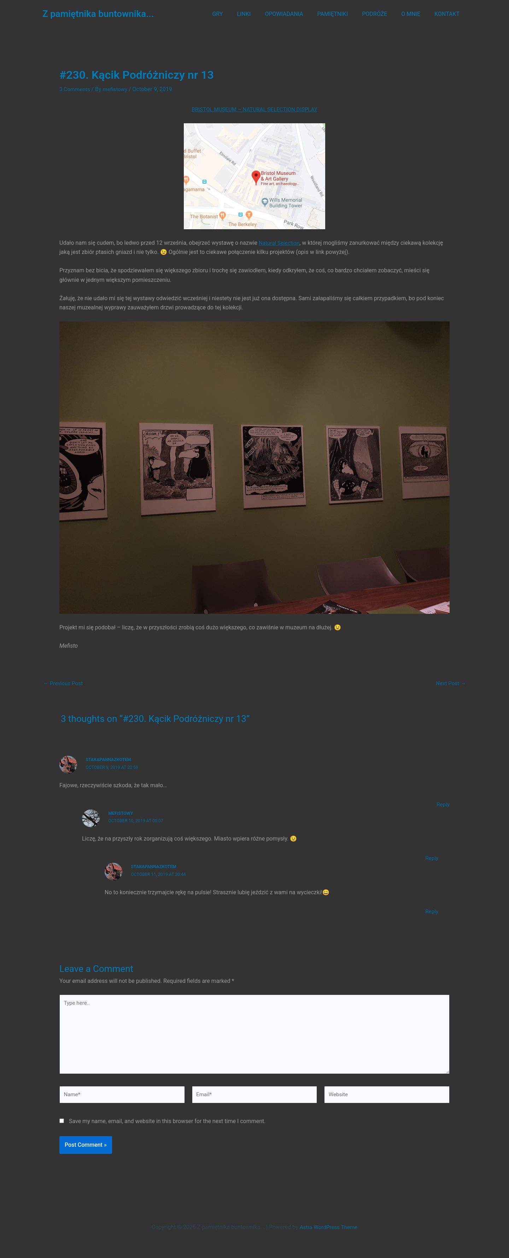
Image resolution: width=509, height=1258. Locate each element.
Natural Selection (280, 242)
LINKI (259, 14)
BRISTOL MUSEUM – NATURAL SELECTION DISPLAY (254, 109)
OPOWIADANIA (296, 14)
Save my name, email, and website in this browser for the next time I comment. (167, 1126)
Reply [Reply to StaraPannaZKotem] (443, 804)
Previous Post (64, 683)
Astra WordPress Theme (328, 1227)
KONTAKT (448, 14)
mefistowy (121, 812)
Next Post (450, 683)
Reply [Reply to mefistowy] (431, 857)
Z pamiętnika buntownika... (98, 13)
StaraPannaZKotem (110, 759)
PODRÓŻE (381, 14)
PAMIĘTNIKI (342, 14)
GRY (235, 14)
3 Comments (75, 89)
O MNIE (415, 14)
